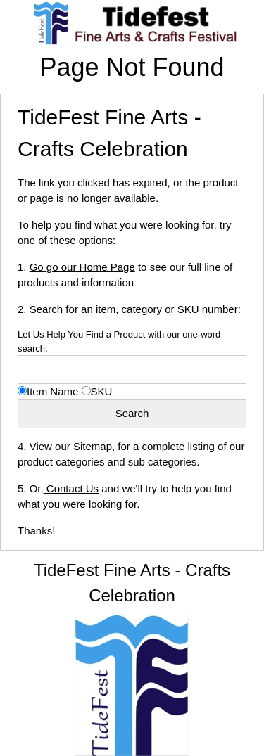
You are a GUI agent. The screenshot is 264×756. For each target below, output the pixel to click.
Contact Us (71, 488)
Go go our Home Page (82, 267)
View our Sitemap (71, 446)
